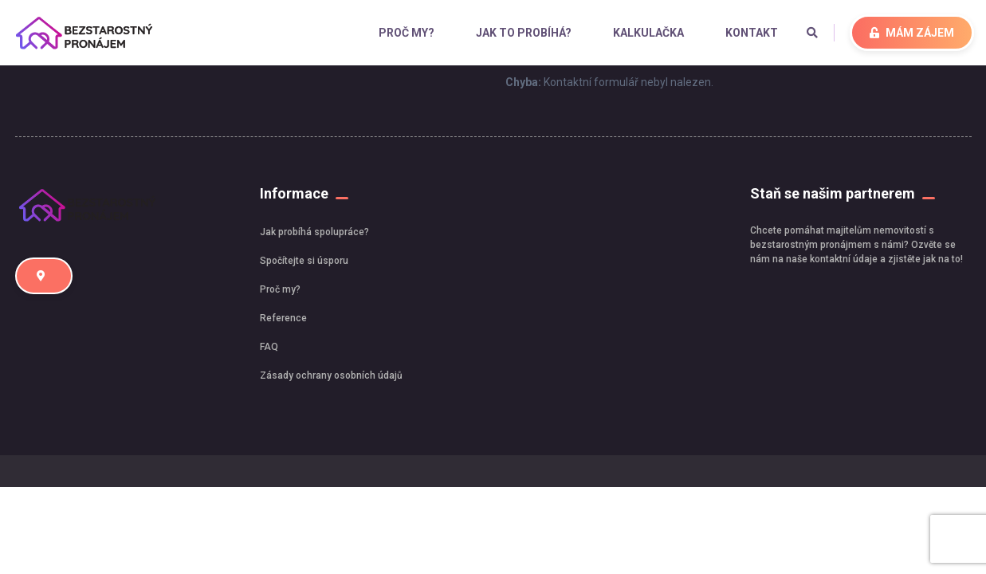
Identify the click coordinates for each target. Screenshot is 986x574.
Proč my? (406, 32)
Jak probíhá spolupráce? (314, 232)
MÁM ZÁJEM (912, 32)
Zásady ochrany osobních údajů (331, 375)
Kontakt (751, 32)
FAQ (269, 346)
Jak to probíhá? (524, 32)
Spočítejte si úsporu (304, 260)
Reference (283, 318)
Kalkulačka (648, 32)
